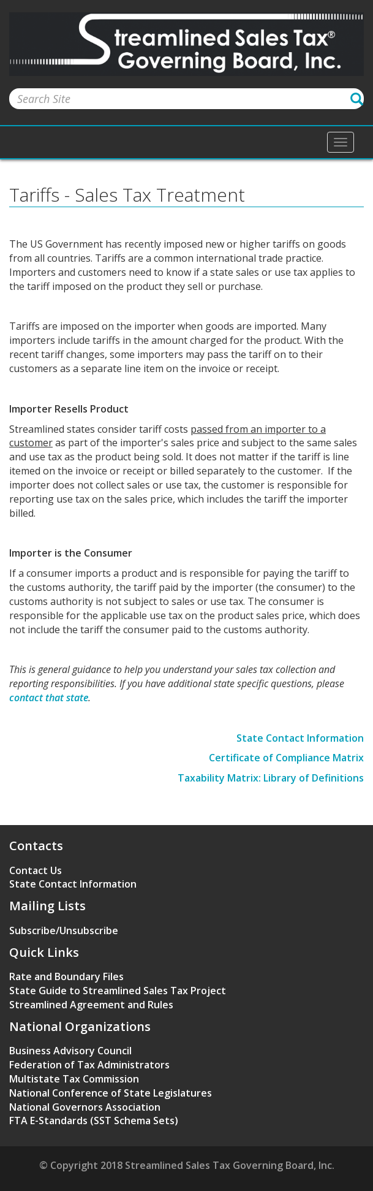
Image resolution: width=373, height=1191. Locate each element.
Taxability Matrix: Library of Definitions (271, 778)
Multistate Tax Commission (74, 1079)
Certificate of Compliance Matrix (286, 757)
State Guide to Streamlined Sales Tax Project (117, 990)
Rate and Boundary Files (66, 976)
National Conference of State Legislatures (110, 1093)
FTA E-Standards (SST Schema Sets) (93, 1120)
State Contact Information (300, 738)
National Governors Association (84, 1107)
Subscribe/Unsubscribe (63, 930)
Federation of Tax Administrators (89, 1064)
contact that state (48, 697)
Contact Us (35, 870)
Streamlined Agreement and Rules (91, 1004)
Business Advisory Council (70, 1050)
